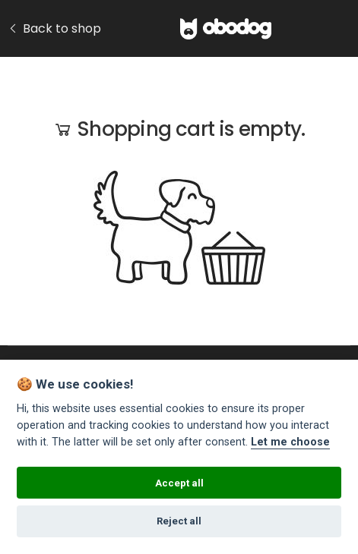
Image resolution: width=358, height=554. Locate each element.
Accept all (179, 483)
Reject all (179, 521)
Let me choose (290, 442)
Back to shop (54, 28)
